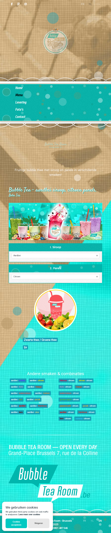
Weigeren (38, 523)
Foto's (19, 110)
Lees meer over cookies (29, 514)
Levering (20, 102)
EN (98, 4)
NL (90, 4)
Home (18, 88)
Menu (19, 95)
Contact (20, 117)
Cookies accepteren (16, 523)
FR (82, 4)
